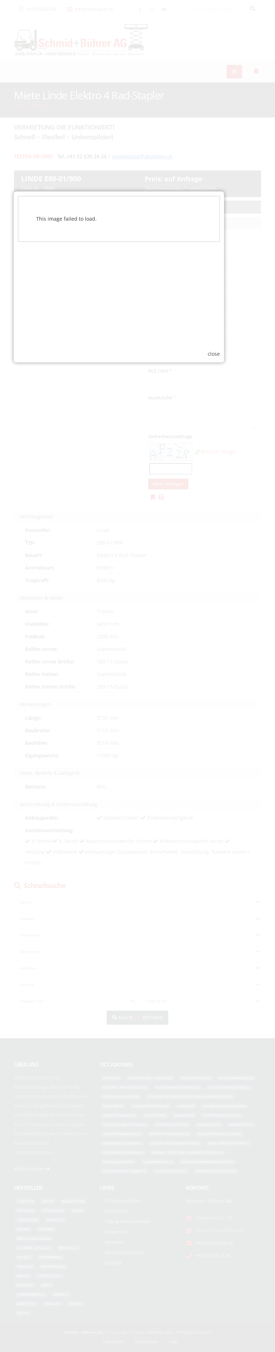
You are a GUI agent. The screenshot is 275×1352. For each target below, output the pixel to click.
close (232, 752)
